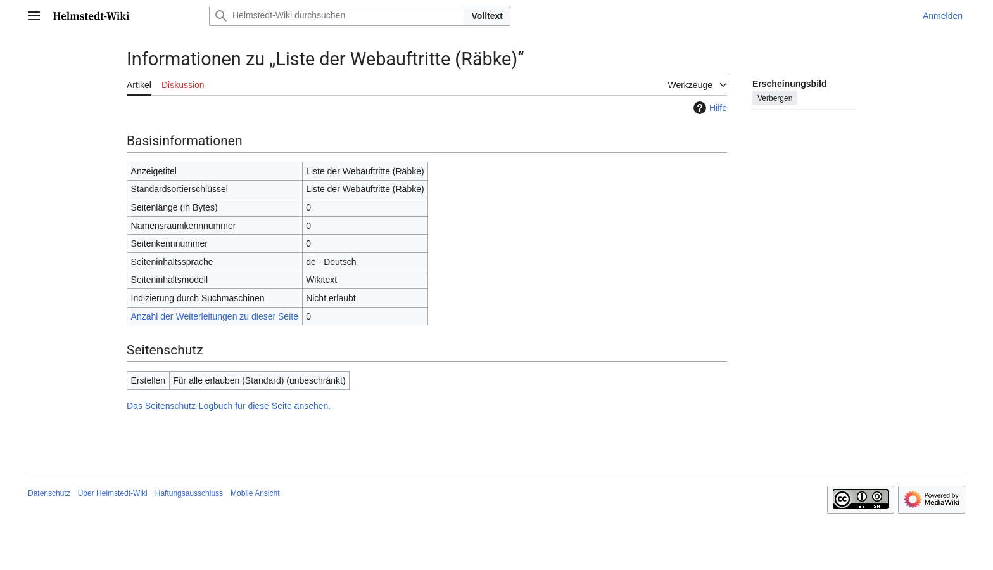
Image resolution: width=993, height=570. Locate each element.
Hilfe (708, 107)
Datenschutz (49, 493)
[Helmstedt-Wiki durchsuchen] (336, 16)
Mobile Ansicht (255, 493)
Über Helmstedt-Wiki (113, 493)
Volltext (487, 16)
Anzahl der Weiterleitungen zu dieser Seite (214, 316)
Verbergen (774, 98)
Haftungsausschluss (189, 493)
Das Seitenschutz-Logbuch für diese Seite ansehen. (229, 406)
